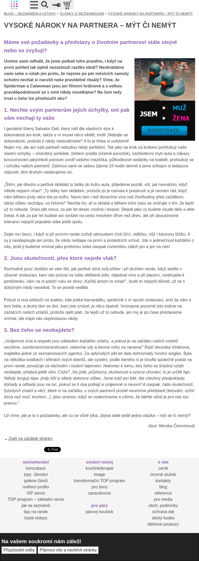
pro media (163, 499)
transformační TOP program (99, 480)
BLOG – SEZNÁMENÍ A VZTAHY (30, 14)
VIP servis (35, 493)
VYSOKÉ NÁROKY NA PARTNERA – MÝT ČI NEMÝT (150, 14)
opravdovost (99, 493)
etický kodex (163, 518)
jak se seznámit (36, 505)
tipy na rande (36, 512)
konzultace (36, 468)
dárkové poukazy (163, 524)
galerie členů (36, 480)
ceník (163, 468)
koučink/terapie (99, 468)
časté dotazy (35, 518)
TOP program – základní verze (36, 499)
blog (163, 487)
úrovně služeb (163, 474)
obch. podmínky (163, 505)
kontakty (163, 480)
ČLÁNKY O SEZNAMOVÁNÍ (82, 14)
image (99, 474)
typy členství (36, 474)
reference (163, 493)
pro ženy (99, 487)
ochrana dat (163, 512)
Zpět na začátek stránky (31, 438)
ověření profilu (36, 487)
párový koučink (99, 512)
